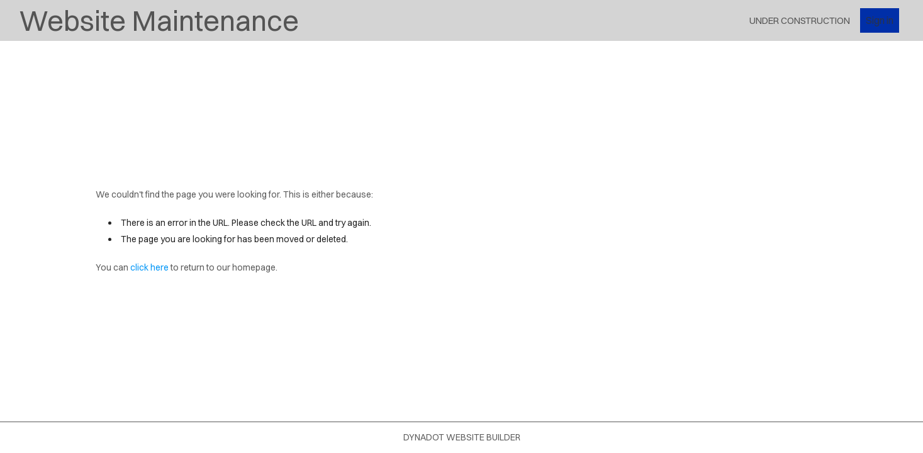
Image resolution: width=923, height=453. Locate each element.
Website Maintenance (159, 20)
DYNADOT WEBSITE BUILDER (461, 437)
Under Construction (799, 20)
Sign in (879, 20)
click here (149, 267)
